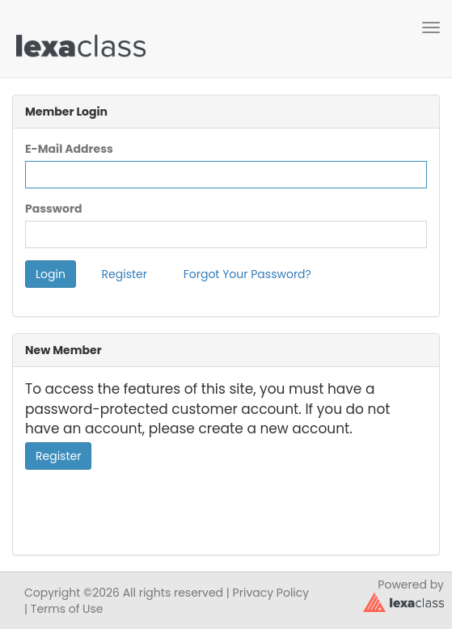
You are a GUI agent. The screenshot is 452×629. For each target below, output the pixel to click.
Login (50, 274)
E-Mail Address (69, 149)
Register (124, 274)
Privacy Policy (271, 593)
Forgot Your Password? (247, 274)
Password (53, 209)
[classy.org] (403, 601)
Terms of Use (67, 609)
